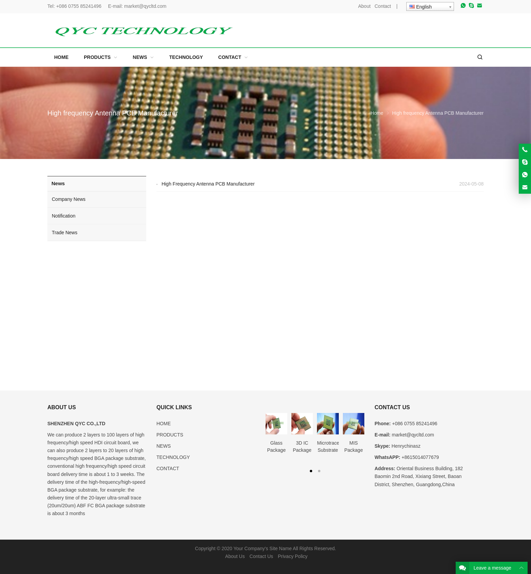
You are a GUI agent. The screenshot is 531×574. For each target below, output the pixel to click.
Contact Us (261, 556)
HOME (163, 423)
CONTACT (167, 468)
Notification (63, 216)
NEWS (163, 446)
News (58, 183)
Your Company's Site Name (262, 548)
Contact (383, 6)
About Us (235, 556)
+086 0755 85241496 (79, 6)
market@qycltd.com (145, 6)
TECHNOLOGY (173, 457)
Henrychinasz (406, 446)
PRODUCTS (169, 434)
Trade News (64, 232)
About (364, 6)
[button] (311, 470)
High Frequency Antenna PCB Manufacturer (208, 184)
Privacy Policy (292, 556)
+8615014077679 (420, 457)
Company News (69, 199)
